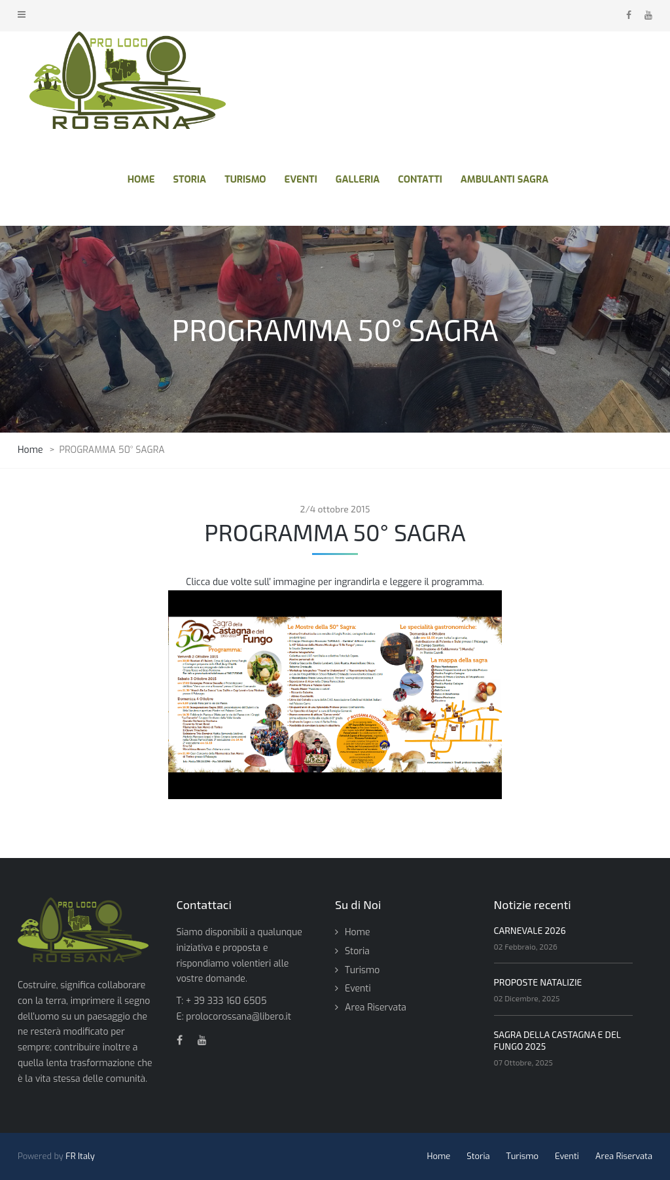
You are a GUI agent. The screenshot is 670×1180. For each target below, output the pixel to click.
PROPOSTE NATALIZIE (538, 982)
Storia (357, 951)
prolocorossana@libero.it (238, 1016)
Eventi (358, 988)
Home (357, 932)
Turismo (362, 970)
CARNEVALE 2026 (530, 930)
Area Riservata (375, 1007)
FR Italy (80, 1156)
